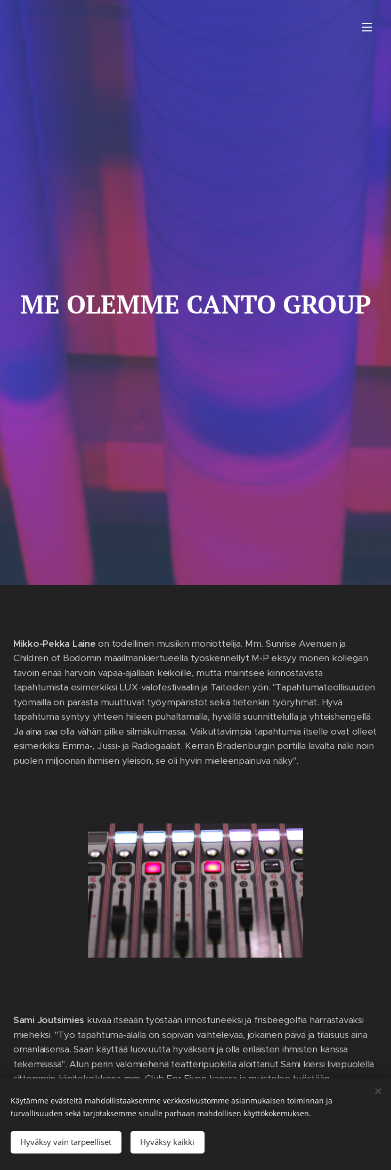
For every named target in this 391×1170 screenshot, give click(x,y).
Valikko (367, 27)
